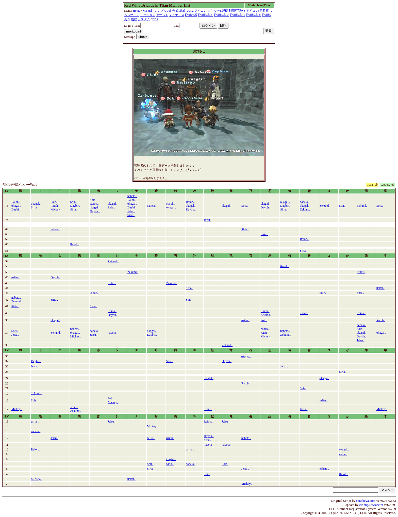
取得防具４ (253, 15)
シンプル (160, 10)
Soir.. (54, 202)
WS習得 (222, 10)
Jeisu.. (131, 211)
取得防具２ (221, 15)
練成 (182, 10)
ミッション (147, 15)
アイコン (200, 10)
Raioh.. (15, 202)
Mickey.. (56, 209)
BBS (155, 19)
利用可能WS (237, 10)
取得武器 (191, 15)
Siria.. (34, 207)
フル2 (190, 10)
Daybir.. (16, 209)
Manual (147, 10)
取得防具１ (205, 15)
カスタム (144, 19)
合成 (175, 10)
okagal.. (16, 205)
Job (169, 10)
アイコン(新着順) (258, 10)
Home (136, 10)
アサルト (162, 15)
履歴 (134, 19)
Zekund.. (305, 209)
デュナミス (176, 15)
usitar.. (361, 272)
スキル (212, 10)
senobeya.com (365, 501)
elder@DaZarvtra (371, 505)
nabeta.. (132, 196)
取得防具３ (237, 15)
